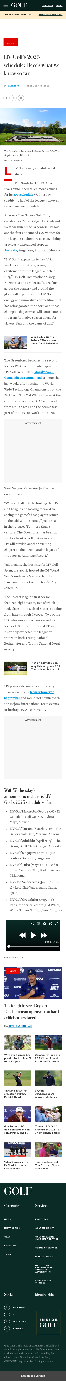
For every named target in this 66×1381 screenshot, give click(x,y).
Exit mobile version (33, 1375)
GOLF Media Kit (44, 1228)
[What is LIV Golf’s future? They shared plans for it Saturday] (15, 342)
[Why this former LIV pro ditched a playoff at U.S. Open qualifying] (17, 1042)
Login (59, 5)
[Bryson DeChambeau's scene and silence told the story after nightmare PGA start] (48, 1078)
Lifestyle (10, 1246)
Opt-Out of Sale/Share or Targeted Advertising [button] (44, 1269)
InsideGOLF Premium (50, 15)
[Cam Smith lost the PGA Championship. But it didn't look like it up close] (48, 1042)
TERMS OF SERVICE (46, 1248)
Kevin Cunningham (20, 1026)
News (13, 971)
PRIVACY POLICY (44, 1257)
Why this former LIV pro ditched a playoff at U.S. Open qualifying (17, 1058)
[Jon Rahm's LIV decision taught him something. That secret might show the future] (17, 1113)
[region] (33, 27)
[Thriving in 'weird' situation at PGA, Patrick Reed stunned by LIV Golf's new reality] (17, 1078)
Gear (7, 1237)
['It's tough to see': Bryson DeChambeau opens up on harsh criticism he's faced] (33, 983)
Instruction (12, 1228)
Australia (10, 250)
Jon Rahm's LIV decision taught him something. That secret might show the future (17, 1130)
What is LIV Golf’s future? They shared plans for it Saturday (44, 340)
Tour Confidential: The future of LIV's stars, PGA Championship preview (47, 1165)
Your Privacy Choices (43, 1282)
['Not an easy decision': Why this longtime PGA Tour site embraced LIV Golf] (15, 668)
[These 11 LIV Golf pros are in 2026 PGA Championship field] (48, 1113)
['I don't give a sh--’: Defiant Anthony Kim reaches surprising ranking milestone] (17, 1149)
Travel (8, 1255)
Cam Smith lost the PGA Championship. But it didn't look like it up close (48, 1058)
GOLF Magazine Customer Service (46, 1238)
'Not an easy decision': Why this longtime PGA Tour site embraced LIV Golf (46, 666)
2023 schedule (23, 194)
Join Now (47, 5)
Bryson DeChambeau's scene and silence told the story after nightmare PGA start (48, 1094)
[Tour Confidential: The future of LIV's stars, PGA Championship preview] (48, 1149)
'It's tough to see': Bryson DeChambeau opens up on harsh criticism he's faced (32, 1012)
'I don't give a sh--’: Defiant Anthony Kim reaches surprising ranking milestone (16, 1165)
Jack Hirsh (14, 86)
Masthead (41, 1219)
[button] (14, 98)
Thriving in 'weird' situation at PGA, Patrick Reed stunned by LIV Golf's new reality (15, 1094)
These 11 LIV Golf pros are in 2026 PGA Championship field (48, 1130)
